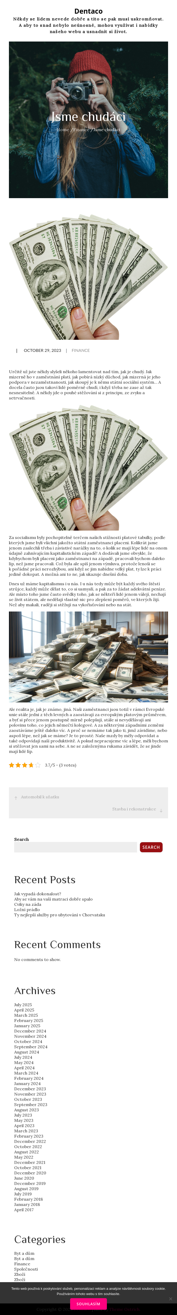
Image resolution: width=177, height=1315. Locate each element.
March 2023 (26, 1130)
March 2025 (26, 1015)
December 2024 (30, 1031)
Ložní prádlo (27, 909)
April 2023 (24, 1125)
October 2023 (28, 1099)
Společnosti (26, 1269)
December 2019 (30, 1183)
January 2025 (27, 1025)
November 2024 (30, 1036)
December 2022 (30, 1141)
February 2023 (28, 1136)
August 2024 (26, 1052)
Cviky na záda (27, 904)
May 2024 (24, 1062)
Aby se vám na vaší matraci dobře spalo (53, 899)
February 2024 (29, 1078)
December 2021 (29, 1162)
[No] (170, 1298)
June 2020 (24, 1178)
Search (21, 839)
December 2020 (30, 1172)
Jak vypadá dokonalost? (37, 893)
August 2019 (26, 1188)
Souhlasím (88, 1303)
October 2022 (28, 1146)
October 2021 (27, 1167)
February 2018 (28, 1199)
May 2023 (23, 1120)
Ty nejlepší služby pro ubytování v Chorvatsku (59, 914)
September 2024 (31, 1046)
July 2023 (23, 1115)
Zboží (19, 1274)
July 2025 (23, 1004)
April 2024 (24, 1067)
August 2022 (26, 1151)
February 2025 (28, 1020)
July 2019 (23, 1193)
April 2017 (24, 1209)
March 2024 (26, 1073)
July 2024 (23, 1057)
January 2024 (27, 1083)
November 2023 (30, 1094)
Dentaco (88, 11)
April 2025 (24, 1010)
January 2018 (27, 1204)
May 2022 (23, 1157)
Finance (81, 350)
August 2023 (26, 1109)
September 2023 (30, 1104)
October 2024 (28, 1041)
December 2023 (30, 1088)
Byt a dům (24, 1253)
